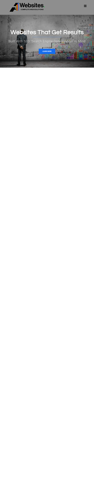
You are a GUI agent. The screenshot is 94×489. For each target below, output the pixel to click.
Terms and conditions (42, 485)
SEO (56, 109)
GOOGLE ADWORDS (78, 174)
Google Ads (65, 109)
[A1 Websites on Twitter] (22, 443)
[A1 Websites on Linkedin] (17, 443)
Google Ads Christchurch (44, 450)
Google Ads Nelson (42, 446)
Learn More (47, 51)
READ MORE (16, 199)
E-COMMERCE (56, 174)
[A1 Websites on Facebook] (11, 443)
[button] (86, 389)
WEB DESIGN (16, 174)
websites (45, 100)
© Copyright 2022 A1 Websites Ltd (20, 485)
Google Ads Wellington (44, 454)
